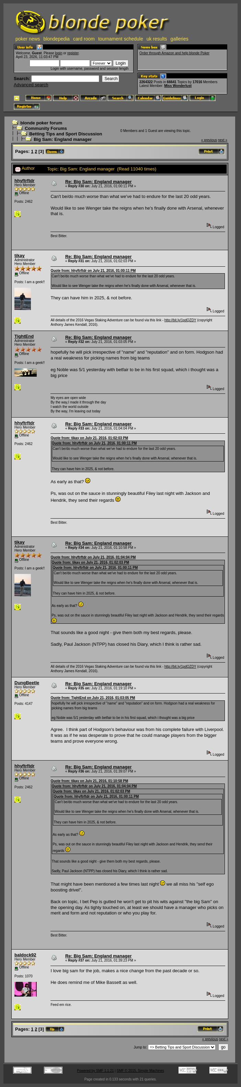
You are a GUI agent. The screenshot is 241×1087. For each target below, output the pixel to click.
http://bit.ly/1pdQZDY (180, 320)
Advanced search (31, 84)
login (58, 53)
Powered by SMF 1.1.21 (95, 1071)
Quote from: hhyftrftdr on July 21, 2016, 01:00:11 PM (93, 271)
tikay (19, 255)
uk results (157, 39)
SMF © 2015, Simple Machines (140, 1071)
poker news (27, 39)
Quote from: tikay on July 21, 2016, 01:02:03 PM (89, 438)
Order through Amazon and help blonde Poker (174, 53)
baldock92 (25, 954)
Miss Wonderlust (178, 86)
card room (84, 39)
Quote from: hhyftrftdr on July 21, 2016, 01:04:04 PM (93, 557)
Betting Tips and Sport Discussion (65, 133)
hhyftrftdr (24, 180)
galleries (179, 39)
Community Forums (46, 128)
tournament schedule (120, 39)
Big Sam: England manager (63, 139)
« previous (209, 140)
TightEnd (24, 336)
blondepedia (57, 39)
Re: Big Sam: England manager (98, 181)
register (73, 53)
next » (222, 140)
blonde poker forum (41, 122)
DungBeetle (26, 682)
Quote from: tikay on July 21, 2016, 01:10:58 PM (89, 781)
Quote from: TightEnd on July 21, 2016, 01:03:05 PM (92, 698)
